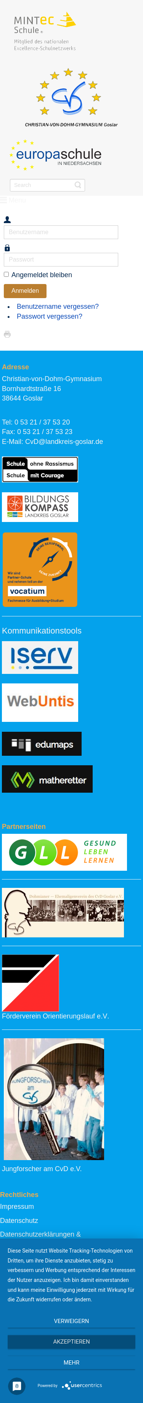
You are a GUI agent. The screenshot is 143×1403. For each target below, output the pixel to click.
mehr (72, 1362)
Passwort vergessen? (49, 316)
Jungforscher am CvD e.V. (42, 1169)
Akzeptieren (71, 1341)
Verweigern (71, 1321)
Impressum (17, 1206)
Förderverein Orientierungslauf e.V (54, 1016)
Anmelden (25, 290)
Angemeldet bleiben (41, 275)
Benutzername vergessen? (58, 306)
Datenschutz (19, 1220)
